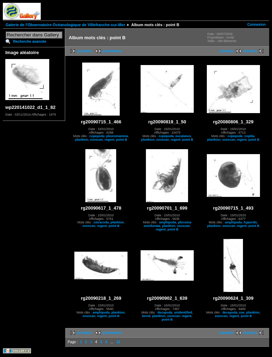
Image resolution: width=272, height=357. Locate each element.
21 (118, 342)
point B (121, 139)
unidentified (183, 312)
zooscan (96, 139)
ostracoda (101, 222)
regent (109, 139)
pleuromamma (117, 136)
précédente (112, 51)
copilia (249, 136)
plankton (82, 139)
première (84, 51)
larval (146, 316)
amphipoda (167, 222)
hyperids (250, 222)
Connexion (256, 25)
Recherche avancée (29, 41)
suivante (226, 51)
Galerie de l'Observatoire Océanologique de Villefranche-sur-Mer (65, 25)
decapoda (164, 312)
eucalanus (183, 136)
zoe (241, 312)
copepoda (96, 136)
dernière (250, 51)
